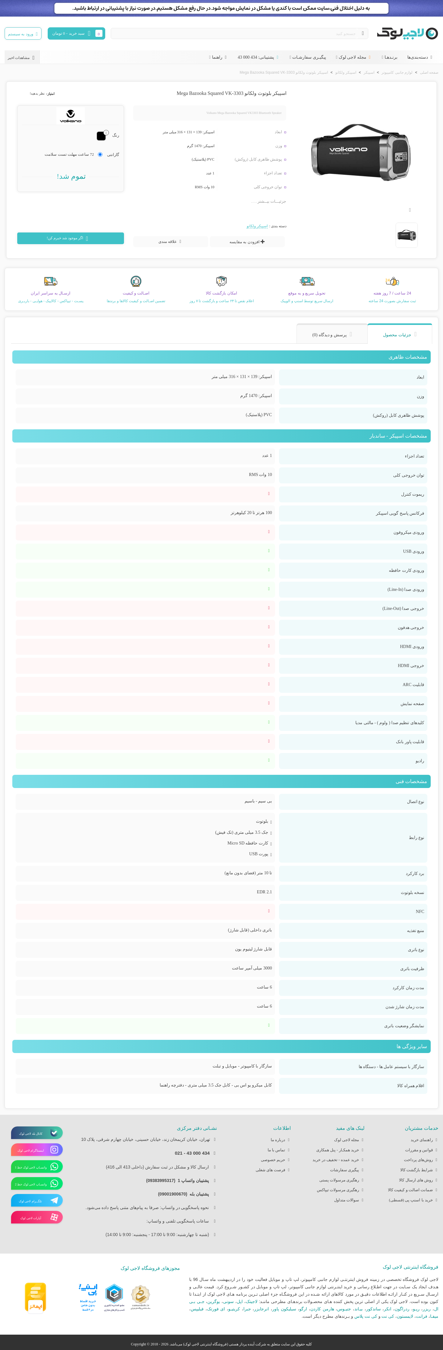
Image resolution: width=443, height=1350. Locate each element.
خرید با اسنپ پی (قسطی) (413, 1200)
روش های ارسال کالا (418, 1180)
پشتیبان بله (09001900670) (185, 1194)
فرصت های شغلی (273, 1170)
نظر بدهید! (37, 93)
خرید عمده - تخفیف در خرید (339, 1160)
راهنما (220, 57)
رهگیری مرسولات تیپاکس (341, 1190)
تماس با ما (279, 1150)
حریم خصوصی (276, 1160)
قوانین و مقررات (422, 1150)
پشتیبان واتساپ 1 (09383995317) (179, 1180)
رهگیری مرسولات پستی (342, 1180)
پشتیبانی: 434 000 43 (259, 57)
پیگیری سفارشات (347, 1170)
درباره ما (281, 1140)
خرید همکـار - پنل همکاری (340, 1150)
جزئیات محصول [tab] (397, 334)
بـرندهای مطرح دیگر (331, 1316)
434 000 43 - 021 (192, 1153)
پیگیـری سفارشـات (309, 57)
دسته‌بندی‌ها (420, 57)
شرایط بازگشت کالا (419, 1170)
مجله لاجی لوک (355, 57)
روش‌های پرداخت (421, 1160)
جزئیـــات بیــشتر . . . (269, 201)
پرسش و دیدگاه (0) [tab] (329, 334)
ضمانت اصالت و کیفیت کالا (413, 1190)
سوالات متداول (349, 1200)
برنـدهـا (391, 57)
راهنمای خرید (424, 1140)
